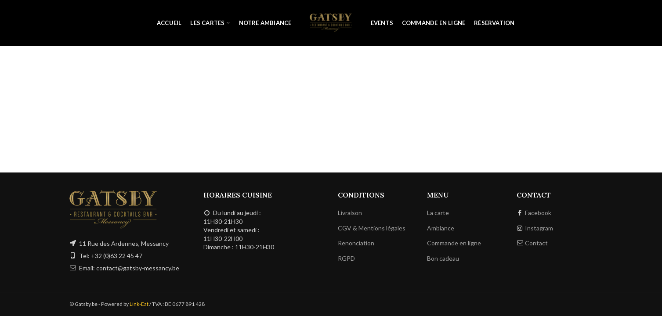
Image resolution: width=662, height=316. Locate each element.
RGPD (346, 258)
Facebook (538, 212)
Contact (536, 243)
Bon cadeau (443, 258)
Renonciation (356, 243)
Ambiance (440, 228)
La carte (438, 212)
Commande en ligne (454, 243)
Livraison (350, 212)
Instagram (539, 228)
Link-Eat (139, 304)
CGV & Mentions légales (371, 228)
